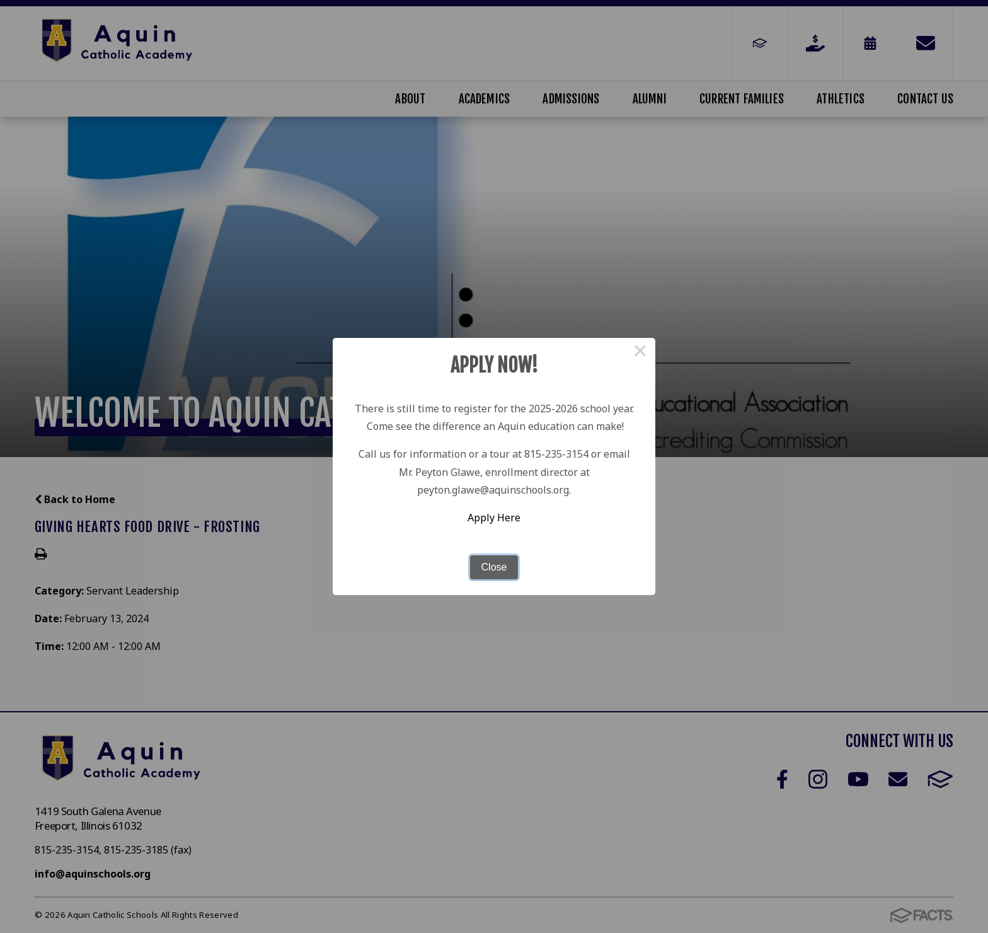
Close (494, 567)
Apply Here (494, 517)
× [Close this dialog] (640, 353)
